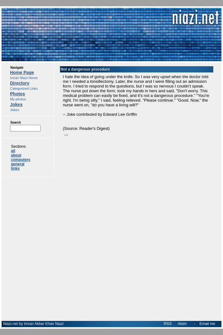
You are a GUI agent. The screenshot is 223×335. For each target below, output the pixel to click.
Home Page (22, 72)
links (15, 168)
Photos (17, 93)
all (13, 151)
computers (20, 159)
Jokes (16, 104)
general (17, 164)
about (16, 155)
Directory (19, 83)
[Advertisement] (136, 190)
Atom (182, 324)
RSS (168, 324)
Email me (207, 324)
